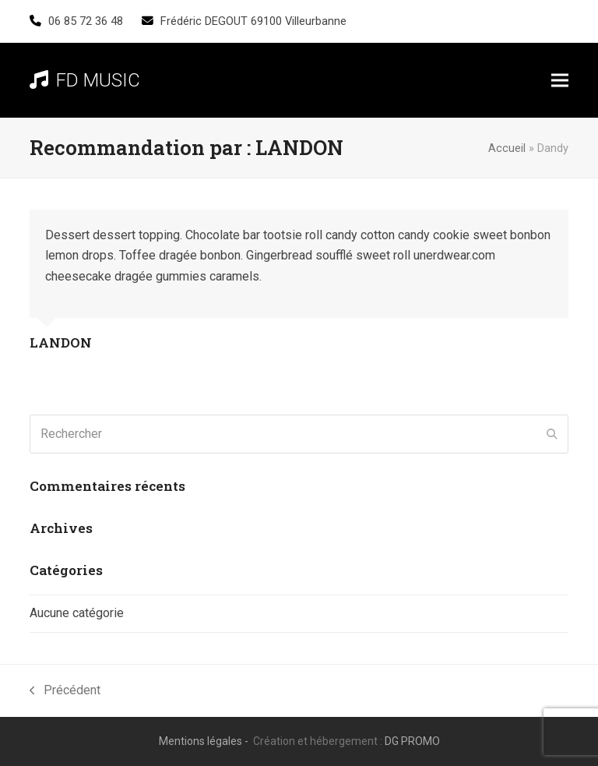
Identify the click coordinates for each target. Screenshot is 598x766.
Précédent (65, 692)
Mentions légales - (205, 741)
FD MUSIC (85, 80)
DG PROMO (412, 741)
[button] (559, 80)
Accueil (507, 148)
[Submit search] (552, 434)
